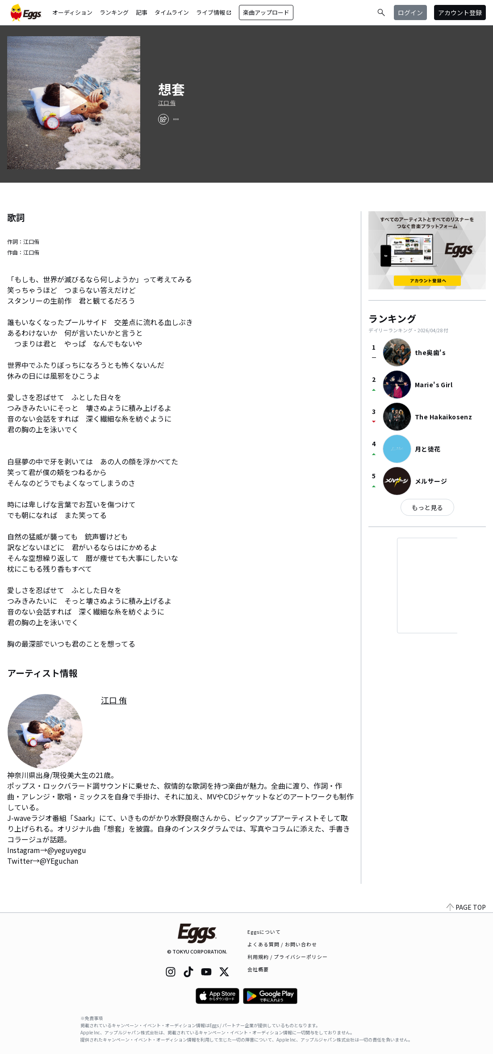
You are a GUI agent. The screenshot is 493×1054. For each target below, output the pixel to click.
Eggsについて (264, 931)
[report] (176, 119)
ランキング (114, 12)
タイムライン (172, 12)
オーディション (72, 12)
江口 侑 (166, 102)
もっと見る (427, 507)
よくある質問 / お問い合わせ (282, 944)
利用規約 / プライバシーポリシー (287, 956)
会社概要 (258, 969)
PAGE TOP (466, 907)
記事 (141, 12)
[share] (163, 119)
